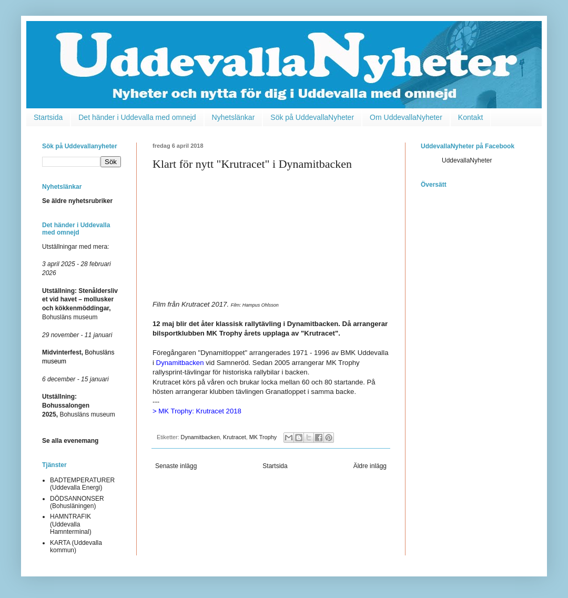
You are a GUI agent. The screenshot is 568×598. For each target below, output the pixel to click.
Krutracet (234, 437)
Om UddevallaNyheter (406, 117)
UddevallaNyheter (467, 160)
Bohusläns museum (78, 405)
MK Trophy (343, 363)
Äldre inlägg (370, 466)
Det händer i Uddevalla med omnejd (137, 117)
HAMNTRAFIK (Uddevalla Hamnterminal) (71, 524)
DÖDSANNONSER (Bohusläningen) (77, 502)
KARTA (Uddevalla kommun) (76, 546)
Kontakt (470, 117)
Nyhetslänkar (233, 117)
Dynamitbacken (200, 437)
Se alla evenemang (70, 440)
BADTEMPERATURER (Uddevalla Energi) (82, 484)
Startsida (48, 117)
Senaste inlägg (176, 466)
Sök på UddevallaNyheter (312, 117)
